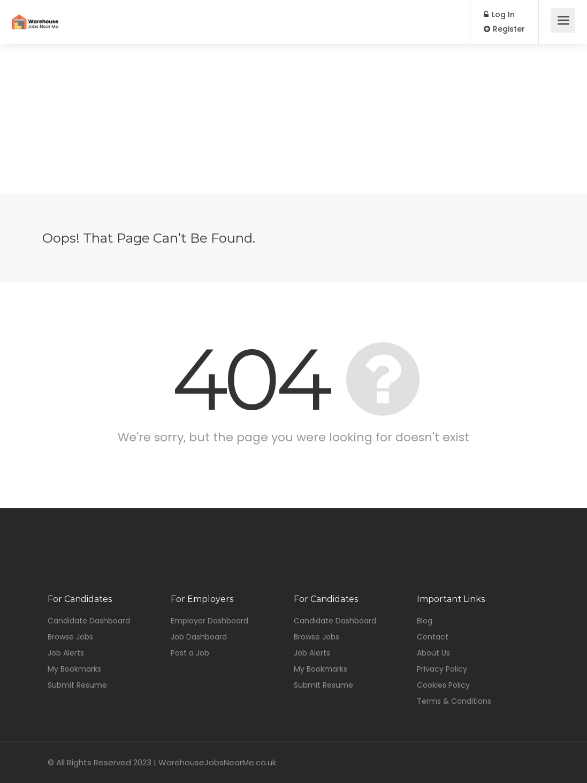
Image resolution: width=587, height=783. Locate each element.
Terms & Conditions (454, 701)
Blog (424, 620)
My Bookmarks (74, 669)
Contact (432, 636)
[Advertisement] (293, 119)
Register (504, 29)
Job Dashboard (199, 636)
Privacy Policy (442, 669)
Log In (499, 14)
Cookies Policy (443, 685)
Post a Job (190, 653)
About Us (433, 653)
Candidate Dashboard (89, 620)
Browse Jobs (70, 636)
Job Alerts (66, 653)
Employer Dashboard (209, 620)
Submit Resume (77, 685)
